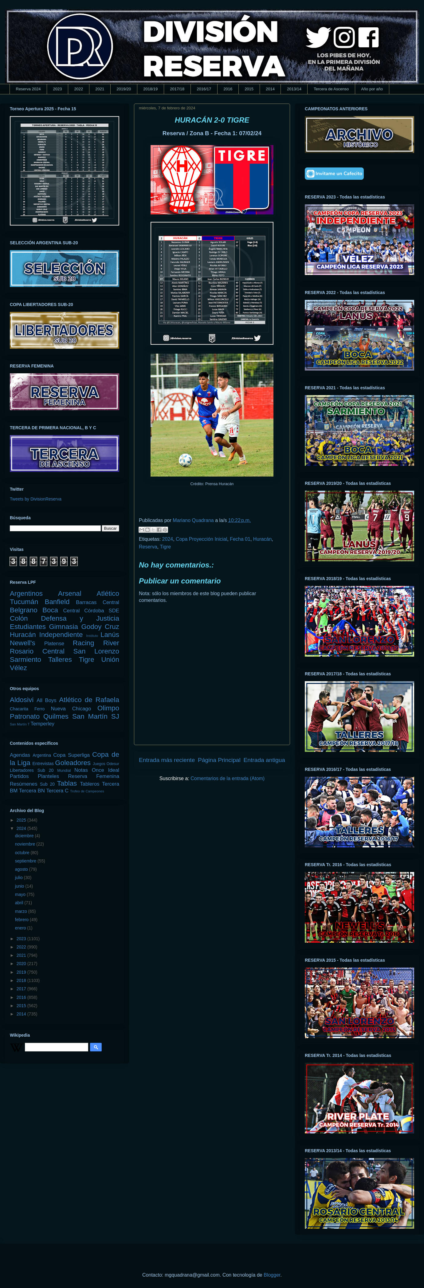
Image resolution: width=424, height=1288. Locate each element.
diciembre (25, 835)
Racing (83, 643)
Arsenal (69, 593)
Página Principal (219, 760)
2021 (99, 89)
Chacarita (19, 708)
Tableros (89, 784)
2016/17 (204, 89)
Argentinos (26, 593)
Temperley (42, 724)
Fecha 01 (240, 539)
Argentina (42, 755)
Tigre (165, 546)
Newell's (22, 643)
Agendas (20, 755)
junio (20, 886)
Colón (19, 618)
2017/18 (177, 89)
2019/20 (123, 89)
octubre (23, 852)
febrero (22, 919)
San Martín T (19, 724)
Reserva (148, 546)
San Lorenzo (96, 651)
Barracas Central (97, 602)
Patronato (25, 716)
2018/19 (150, 89)
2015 (249, 89)
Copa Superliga (71, 755)
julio (19, 877)
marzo (21, 911)
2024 (167, 539)
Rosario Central (37, 651)
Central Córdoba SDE (91, 611)
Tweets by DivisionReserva (35, 499)
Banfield (57, 602)
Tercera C (57, 791)
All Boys (47, 700)
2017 (22, 988)
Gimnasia (63, 626)
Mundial (64, 770)
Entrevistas (43, 763)
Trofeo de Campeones (87, 791)
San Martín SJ (95, 716)
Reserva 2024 (28, 89)
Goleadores (73, 763)
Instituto (92, 636)
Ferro (39, 708)
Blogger (272, 1275)
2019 (22, 972)
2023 (57, 89)
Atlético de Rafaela (89, 700)
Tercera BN (32, 791)
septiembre (26, 860)
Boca (50, 610)
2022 (78, 89)
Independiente (61, 634)
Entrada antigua (264, 760)
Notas (81, 770)
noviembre (25, 844)
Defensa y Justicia (80, 618)
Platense (54, 643)
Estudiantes (28, 626)
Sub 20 (47, 784)
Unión (110, 659)
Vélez (18, 668)
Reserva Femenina (93, 776)
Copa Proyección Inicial (201, 539)
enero (21, 927)
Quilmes (56, 716)
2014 (270, 89)
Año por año (372, 89)
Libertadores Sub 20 (31, 770)
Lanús (109, 634)
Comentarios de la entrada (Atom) (227, 778)
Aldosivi (21, 700)
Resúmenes (23, 784)
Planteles (48, 776)
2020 (22, 963)
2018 (22, 980)
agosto (22, 869)
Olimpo (108, 708)
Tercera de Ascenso (331, 89)
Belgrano (23, 610)
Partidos (19, 776)
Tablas (67, 783)
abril (19, 902)
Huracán (262, 539)
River (111, 643)
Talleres (60, 659)
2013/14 (294, 89)
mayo (21, 894)
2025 (22, 820)
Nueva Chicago (71, 709)
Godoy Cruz (100, 626)
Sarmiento (25, 659)
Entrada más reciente (167, 760)
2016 (227, 89)
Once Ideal (105, 770)
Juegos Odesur (106, 764)
